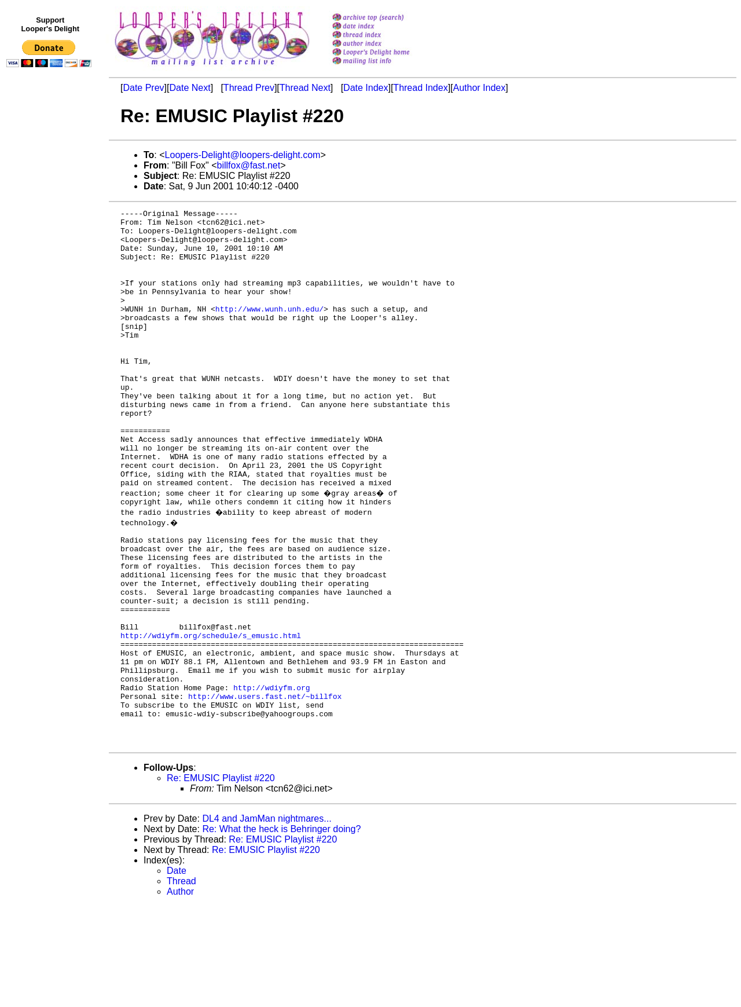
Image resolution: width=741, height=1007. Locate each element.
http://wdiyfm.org (271, 777)
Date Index (365, 88)
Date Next (189, 88)
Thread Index (420, 88)
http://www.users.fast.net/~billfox (265, 788)
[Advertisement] (51, 311)
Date (176, 971)
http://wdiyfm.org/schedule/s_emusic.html (210, 715)
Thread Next (305, 88)
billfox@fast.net (249, 165)
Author (180, 992)
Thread (181, 982)
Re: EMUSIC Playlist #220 (221, 879)
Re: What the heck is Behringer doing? (281, 930)
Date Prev (143, 88)
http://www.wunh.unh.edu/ (269, 329)
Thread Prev (248, 88)
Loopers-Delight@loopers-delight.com (243, 155)
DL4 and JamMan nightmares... (266, 919)
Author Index (479, 88)
